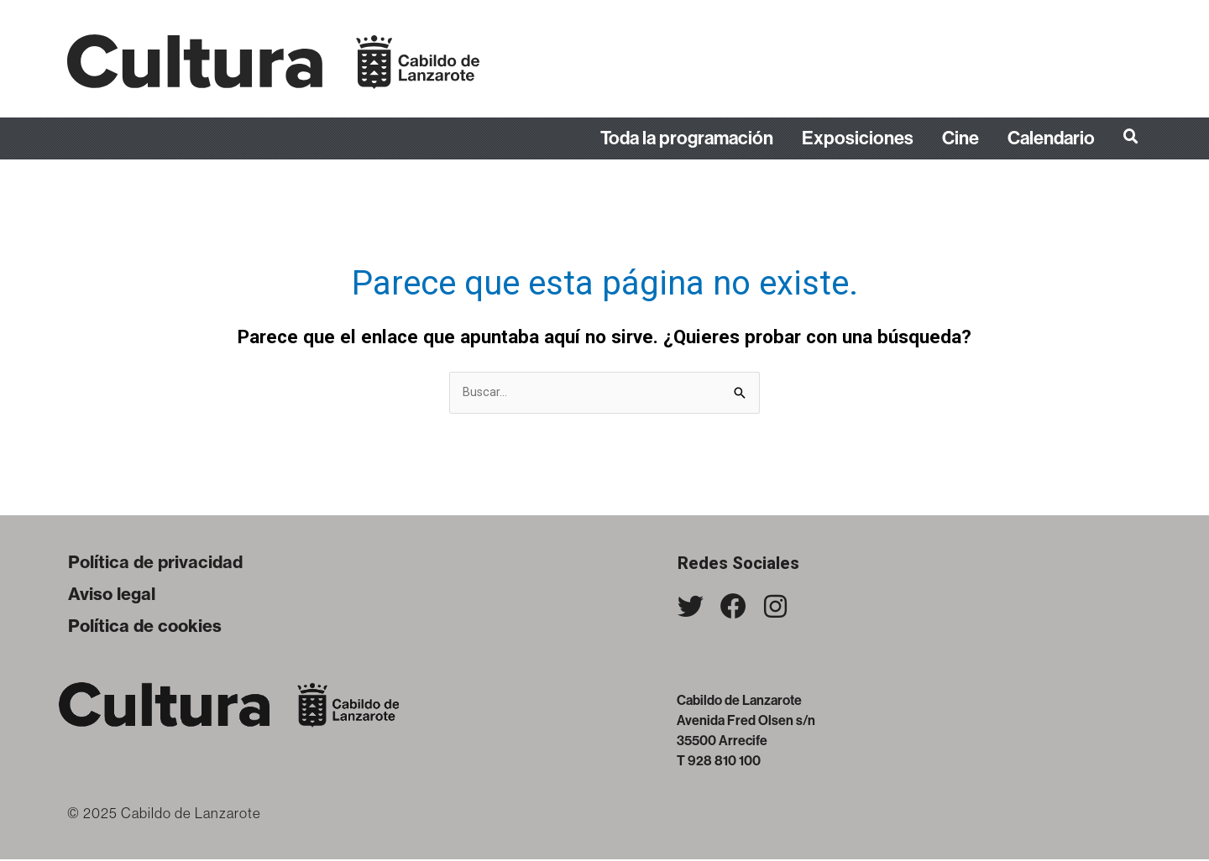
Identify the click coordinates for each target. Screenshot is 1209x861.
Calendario (1051, 138)
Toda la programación (686, 138)
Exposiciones (857, 138)
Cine (960, 138)
